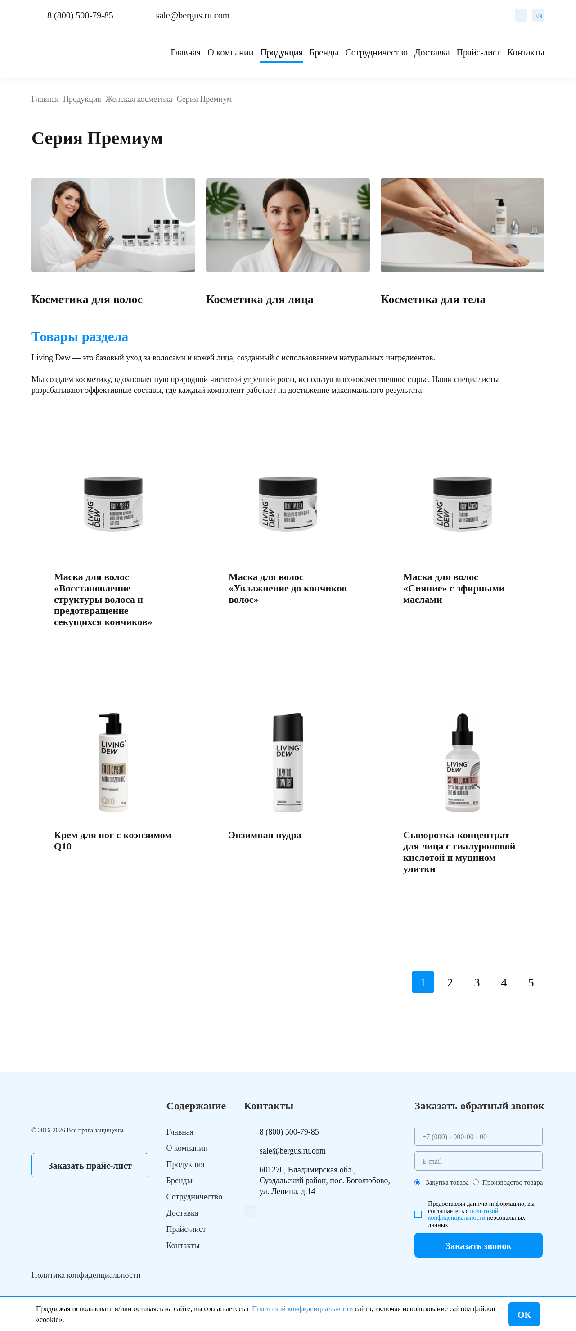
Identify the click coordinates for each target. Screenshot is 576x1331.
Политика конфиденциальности (86, 1275)
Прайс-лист (479, 52)
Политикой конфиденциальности (302, 1309)
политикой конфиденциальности (463, 1214)
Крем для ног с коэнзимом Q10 (112, 840)
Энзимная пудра (265, 834)
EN (538, 16)
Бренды (324, 52)
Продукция (281, 52)
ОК (524, 1315)
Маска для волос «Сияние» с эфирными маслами (453, 588)
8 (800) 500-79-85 (80, 15)
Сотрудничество (376, 52)
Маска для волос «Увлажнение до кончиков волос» (288, 588)
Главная (186, 52)
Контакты (525, 52)
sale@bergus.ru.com (193, 15)
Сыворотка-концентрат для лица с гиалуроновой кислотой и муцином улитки (459, 851)
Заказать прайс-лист (90, 1166)
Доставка (432, 52)
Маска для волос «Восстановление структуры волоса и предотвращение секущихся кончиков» (103, 599)
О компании (230, 52)
